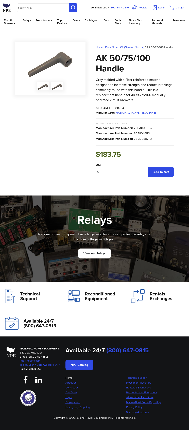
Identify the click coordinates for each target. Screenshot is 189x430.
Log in (158, 7)
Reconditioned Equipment (91, 296)
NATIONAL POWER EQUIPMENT (137, 112)
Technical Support (22, 296)
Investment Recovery (138, 383)
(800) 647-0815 (119, 7)
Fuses (76, 20)
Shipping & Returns (137, 412)
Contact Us (71, 387)
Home (69, 378)
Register (140, 7)
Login (68, 397)
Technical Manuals (157, 21)
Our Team (71, 392)
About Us (70, 383)
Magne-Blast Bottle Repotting (143, 402)
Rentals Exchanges (151, 296)
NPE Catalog (79, 365)
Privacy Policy (134, 407)
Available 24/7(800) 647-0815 (30, 323)
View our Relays (94, 253)
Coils (107, 20)
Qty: (98, 165)
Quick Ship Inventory (135, 21)
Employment (72, 402)
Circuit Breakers (9, 21)
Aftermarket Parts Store (139, 397)
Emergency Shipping (77, 407)
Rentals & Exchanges (138, 387)
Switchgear (91, 20)
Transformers (44, 20)
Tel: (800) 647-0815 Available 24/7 (40, 365)
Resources (179, 20)
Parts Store (118, 21)
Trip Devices (62, 21)
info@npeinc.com (30, 361)
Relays (27, 20)
